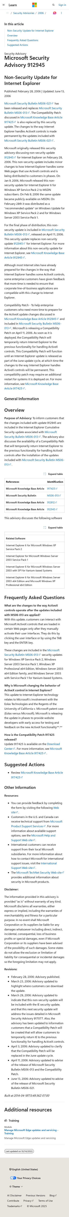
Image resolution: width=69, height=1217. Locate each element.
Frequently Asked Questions (22, 40)
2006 (41, 13)
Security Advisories (23, 13)
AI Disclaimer (14, 1195)
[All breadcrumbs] (7, 13)
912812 (51, 502)
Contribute (13, 1200)
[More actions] (61, 13)
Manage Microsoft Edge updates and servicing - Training (31, 1131)
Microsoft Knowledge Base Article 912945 (30, 319)
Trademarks (13, 1206)
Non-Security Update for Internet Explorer (30, 30)
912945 (9, 157)
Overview (12, 35)
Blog (52, 1195)
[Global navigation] (3, 5)
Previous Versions (35, 1195)
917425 (51, 488)
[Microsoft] (34, 5)
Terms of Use (45, 1200)
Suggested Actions (17, 45)
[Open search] (53, 5)
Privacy (27, 1200)
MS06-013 (53, 495)
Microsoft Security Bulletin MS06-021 (27, 103)
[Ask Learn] (54, 13)
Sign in (62, 5)
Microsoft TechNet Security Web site (39, 872)
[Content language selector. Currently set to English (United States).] (23, 1169)
